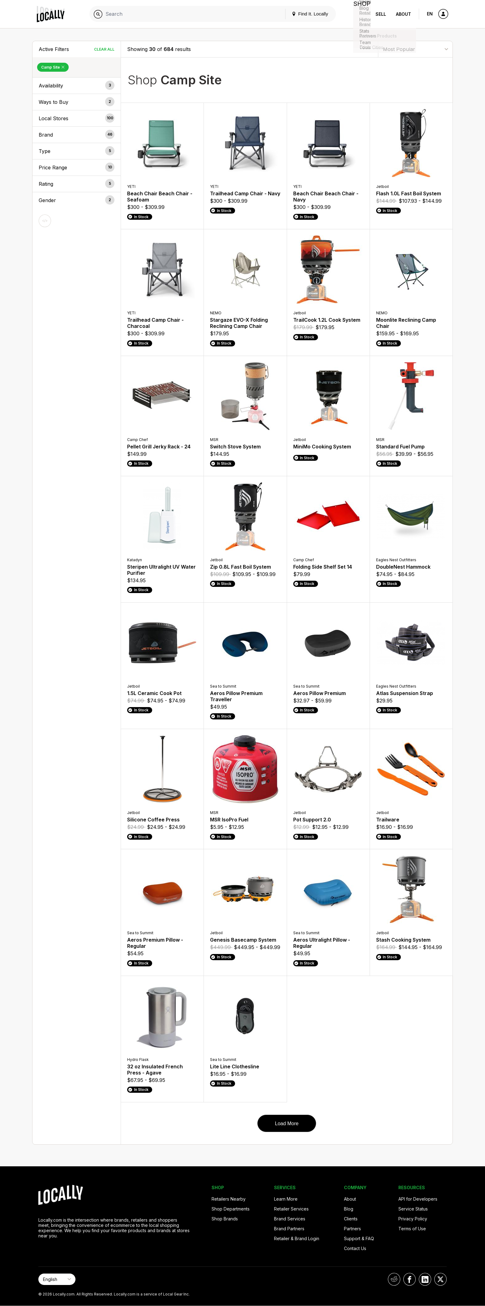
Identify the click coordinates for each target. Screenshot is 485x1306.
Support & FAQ (359, 1238)
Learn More (286, 1199)
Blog (348, 1208)
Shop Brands (225, 1218)
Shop (359, 14)
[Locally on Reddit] (394, 1279)
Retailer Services (291, 1208)
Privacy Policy (412, 1218)
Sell (381, 14)
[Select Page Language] (56, 1279)
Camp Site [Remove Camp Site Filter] (53, 67)
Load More (287, 1123)
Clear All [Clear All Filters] (104, 49)
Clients (351, 1218)
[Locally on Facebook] (409, 1279)
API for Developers (417, 1199)
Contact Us (355, 1248)
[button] (76, 86)
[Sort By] (415, 49)
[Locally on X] (440, 1279)
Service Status (413, 1208)
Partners (352, 1228)
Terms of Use (412, 1228)
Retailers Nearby (229, 1199)
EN (430, 13)
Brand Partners (289, 1228)
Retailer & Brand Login (296, 1238)
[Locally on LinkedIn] (425, 1279)
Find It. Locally (305, 13)
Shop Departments (231, 1208)
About (403, 14)
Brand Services (289, 1218)
